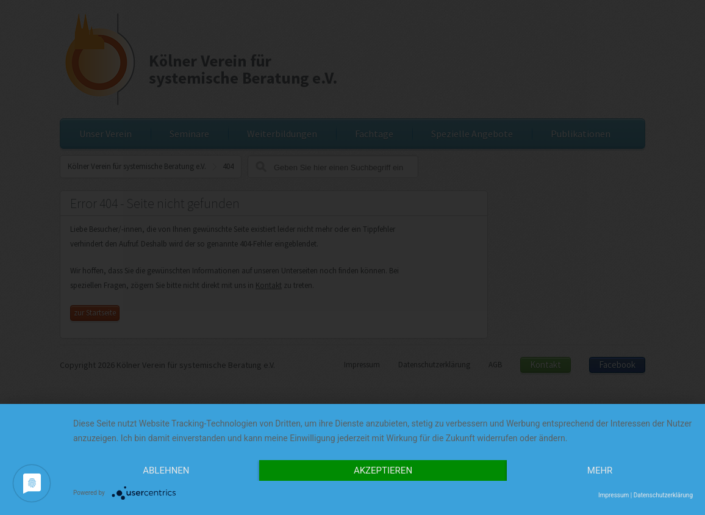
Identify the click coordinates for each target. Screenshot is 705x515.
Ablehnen (166, 470)
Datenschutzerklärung (663, 495)
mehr (600, 470)
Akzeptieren (383, 470)
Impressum (613, 495)
